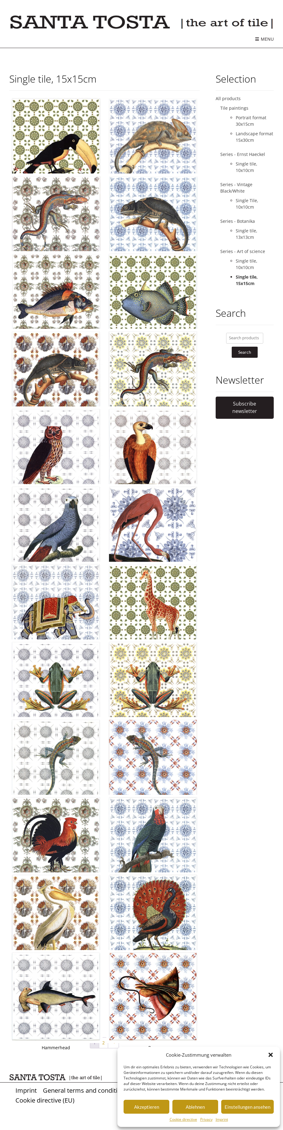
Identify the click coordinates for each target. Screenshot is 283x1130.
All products (228, 98)
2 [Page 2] (103, 1043)
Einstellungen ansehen (247, 1107)
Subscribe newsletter (244, 407)
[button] (271, 1055)
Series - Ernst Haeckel (242, 154)
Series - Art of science (242, 251)
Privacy (206, 1119)
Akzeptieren (146, 1107)
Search (244, 352)
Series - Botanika (237, 221)
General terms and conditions (85, 1090)
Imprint (222, 1119)
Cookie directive (183, 1119)
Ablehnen (195, 1107)
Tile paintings (234, 108)
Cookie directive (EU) (44, 1100)
